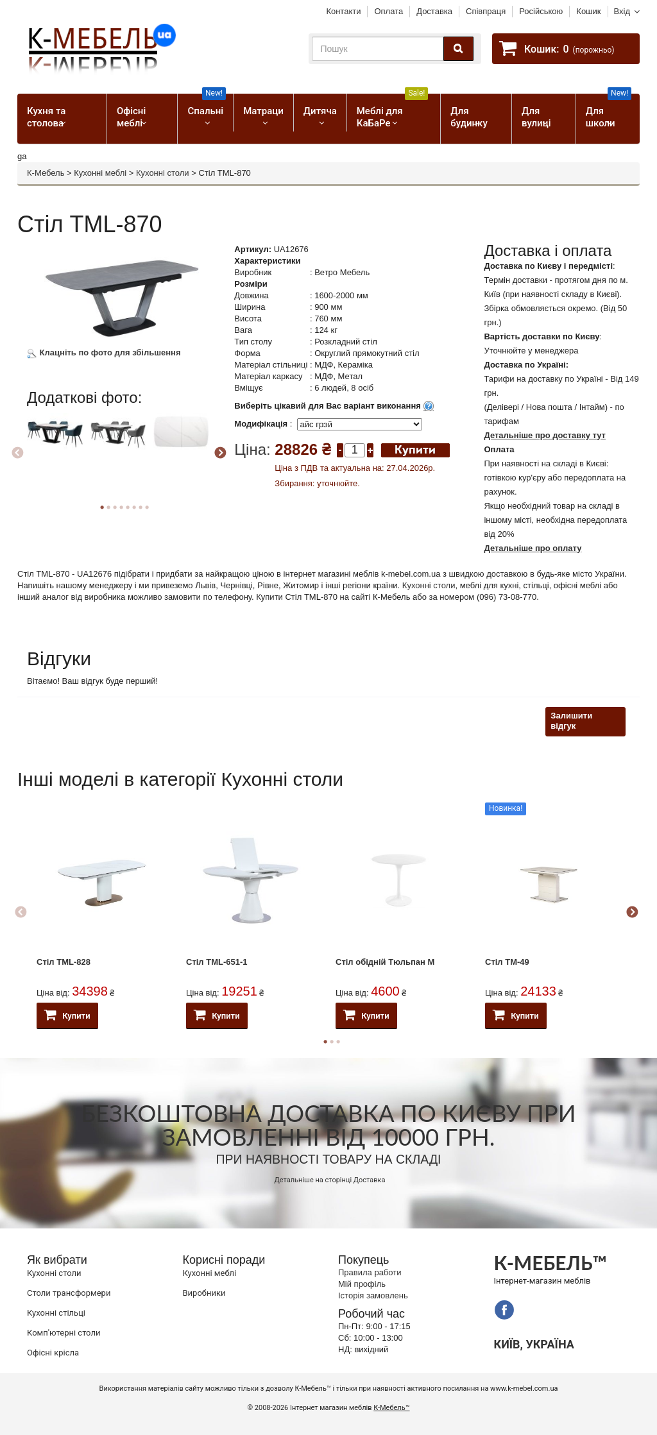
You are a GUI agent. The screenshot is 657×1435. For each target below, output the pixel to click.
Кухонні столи (162, 173)
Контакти (343, 11)
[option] (57, 450)
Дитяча (320, 111)
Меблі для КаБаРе (393, 111)
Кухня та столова (46, 117)
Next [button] (220, 453)
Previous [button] (17, 453)
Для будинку (468, 117)
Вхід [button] (622, 11)
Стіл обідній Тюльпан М (385, 962)
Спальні (206, 105)
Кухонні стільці (56, 1313)
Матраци (263, 111)
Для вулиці (536, 117)
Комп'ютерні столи (63, 1332)
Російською (541, 11)
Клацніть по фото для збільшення (104, 352)
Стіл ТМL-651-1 (217, 962)
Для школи (608, 111)
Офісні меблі (131, 117)
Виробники (204, 1293)
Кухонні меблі (100, 173)
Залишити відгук (571, 721)
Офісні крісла (53, 1352)
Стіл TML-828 (63, 962)
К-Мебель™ (391, 1408)
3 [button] (338, 1041)
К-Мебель (45, 173)
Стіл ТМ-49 (507, 962)
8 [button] (147, 507)
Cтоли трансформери (68, 1293)
